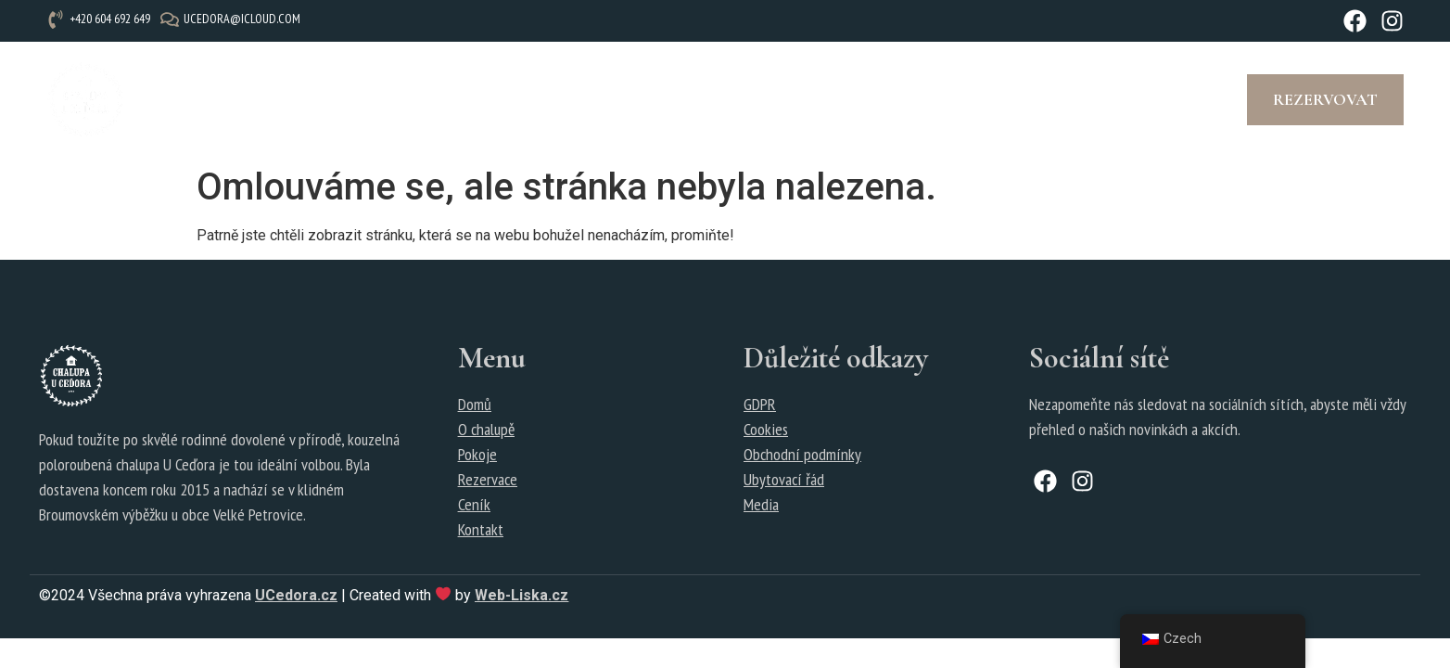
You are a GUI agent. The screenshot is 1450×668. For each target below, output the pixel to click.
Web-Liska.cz (521, 595)
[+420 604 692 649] (100, 19)
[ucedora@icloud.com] (232, 19)
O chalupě (264, 99)
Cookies (766, 429)
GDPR (760, 404)
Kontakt (908, 99)
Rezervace (522, 99)
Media (761, 504)
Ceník (433, 99)
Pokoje (359, 99)
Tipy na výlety (784, 99)
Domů (474, 404)
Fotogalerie (643, 99)
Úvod (175, 99)
